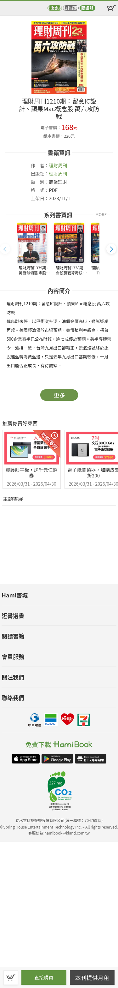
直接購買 (43, 977)
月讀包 (71, 8)
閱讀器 (87, 8)
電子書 (54, 8)
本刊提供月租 (92, 977)
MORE (101, 214)
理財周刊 (58, 165)
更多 (59, 395)
